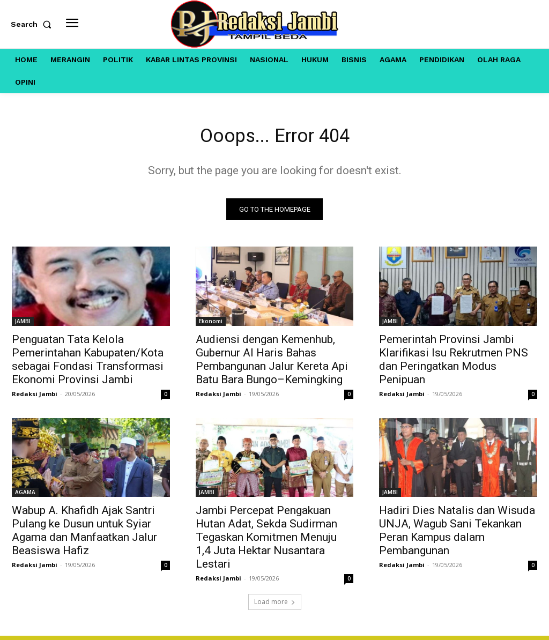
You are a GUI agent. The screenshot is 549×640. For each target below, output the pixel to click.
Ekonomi (210, 325)
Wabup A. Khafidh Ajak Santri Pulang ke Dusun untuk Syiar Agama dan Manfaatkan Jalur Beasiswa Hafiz (84, 534)
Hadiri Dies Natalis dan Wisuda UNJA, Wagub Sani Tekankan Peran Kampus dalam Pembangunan (457, 534)
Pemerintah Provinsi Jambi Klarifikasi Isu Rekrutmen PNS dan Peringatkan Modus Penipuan (453, 363)
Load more (274, 606)
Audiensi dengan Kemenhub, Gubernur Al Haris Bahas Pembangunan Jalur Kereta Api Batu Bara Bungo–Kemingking (272, 363)
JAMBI (23, 325)
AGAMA (25, 496)
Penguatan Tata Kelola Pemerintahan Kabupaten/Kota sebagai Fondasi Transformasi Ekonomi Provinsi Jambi (88, 363)
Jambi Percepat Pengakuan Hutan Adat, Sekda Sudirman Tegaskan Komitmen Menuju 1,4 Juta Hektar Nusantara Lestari (266, 541)
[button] (33, 24)
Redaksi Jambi (34, 397)
